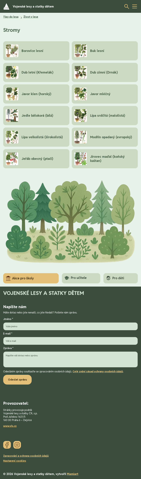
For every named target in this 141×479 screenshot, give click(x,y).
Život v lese (31, 17)
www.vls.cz (10, 426)
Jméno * (70, 323)
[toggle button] (134, 6)
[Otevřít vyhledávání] (126, 6)
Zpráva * (70, 357)
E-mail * (70, 338)
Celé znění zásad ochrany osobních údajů (98, 371)
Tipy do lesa (10, 17)
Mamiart (72, 474)
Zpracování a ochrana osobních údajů (26, 456)
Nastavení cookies (14, 461)
